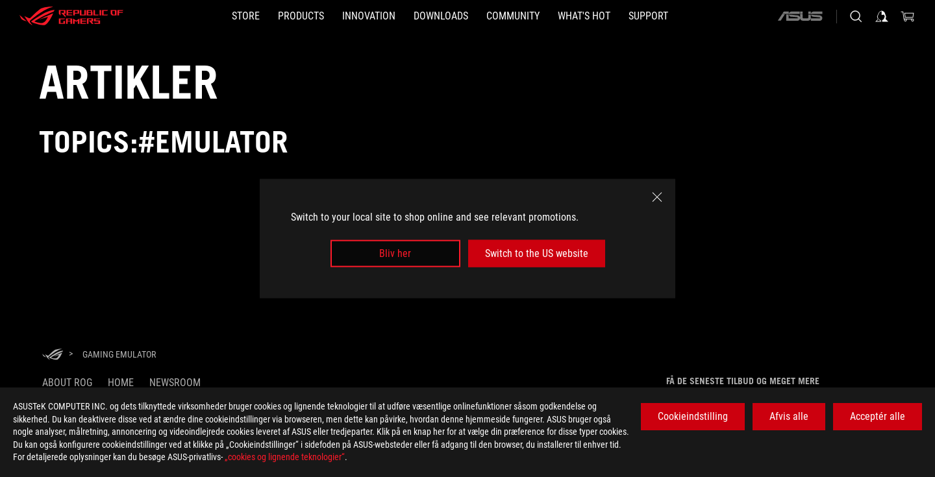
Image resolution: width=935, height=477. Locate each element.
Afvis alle (788, 416)
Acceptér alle (877, 416)
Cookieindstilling (693, 416)
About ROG (67, 382)
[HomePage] (52, 355)
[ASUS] (800, 16)
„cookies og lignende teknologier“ (285, 457)
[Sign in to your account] (882, 16)
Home (121, 382)
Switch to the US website (536, 253)
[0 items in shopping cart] (908, 16)
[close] (657, 196)
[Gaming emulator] (119, 354)
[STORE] (246, 16)
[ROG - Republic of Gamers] (71, 16)
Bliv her (395, 253)
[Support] (648, 16)
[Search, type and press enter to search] (856, 16)
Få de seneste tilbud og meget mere (742, 381)
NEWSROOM (175, 382)
